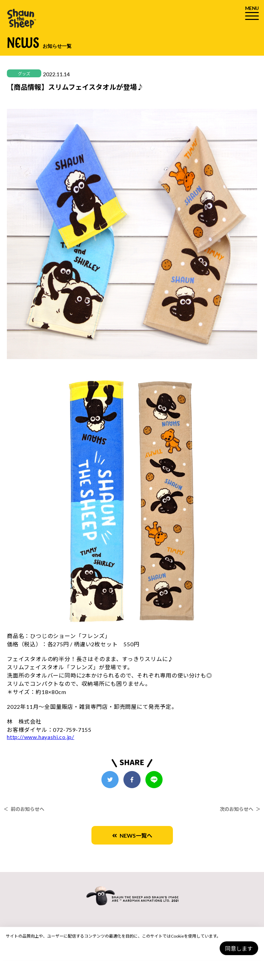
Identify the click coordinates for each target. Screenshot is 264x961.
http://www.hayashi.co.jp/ (40, 737)
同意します (239, 948)
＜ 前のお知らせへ (23, 809)
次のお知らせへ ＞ (240, 809)
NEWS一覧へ (132, 835)
